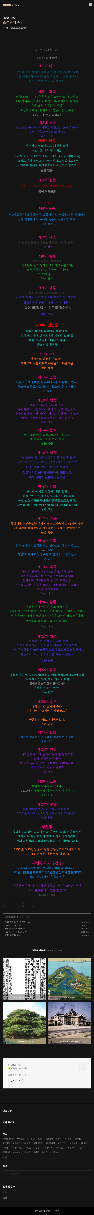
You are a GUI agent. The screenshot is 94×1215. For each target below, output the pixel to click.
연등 (41, 1138)
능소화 (27, 1143)
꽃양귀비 (71, 1147)
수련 (45, 1152)
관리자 (56, 1211)
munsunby (11, 4)
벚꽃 (29, 1147)
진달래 (7, 1143)
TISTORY (47, 1211)
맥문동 (21, 1138)
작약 (6, 1147)
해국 (59, 1138)
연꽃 (37, 1152)
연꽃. (82, 1147)
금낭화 (50, 1138)
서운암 (27, 1152)
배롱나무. (48, 1147)
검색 (88, 1173)
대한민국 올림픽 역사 (12, 935)
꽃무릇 (85, 1143)
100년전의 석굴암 (11, 925)
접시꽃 (17, 1152)
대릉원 (31, 1138)
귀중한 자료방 (10, 916)
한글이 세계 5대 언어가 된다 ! (16, 922)
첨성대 (74, 1143)
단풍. (38, 1147)
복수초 (17, 1143)
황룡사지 (51, 1143)
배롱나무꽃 (9, 1138)
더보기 (5, 1157)
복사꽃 (60, 1147)
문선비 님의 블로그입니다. (19, 1074)
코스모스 (63, 1143)
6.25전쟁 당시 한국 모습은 (14, 931)
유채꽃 (79, 1138)
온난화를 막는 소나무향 (13, 928)
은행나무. (56, 1152)
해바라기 (39, 1143)
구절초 (69, 1138)
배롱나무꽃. (17, 1147)
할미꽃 (7, 1152)
